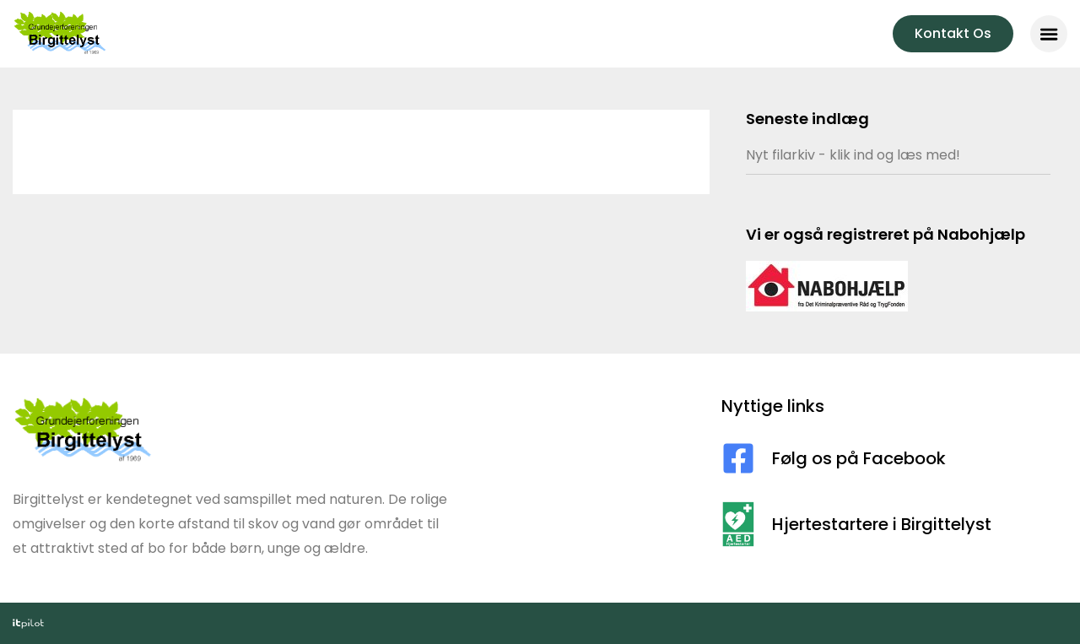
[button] (1048, 33)
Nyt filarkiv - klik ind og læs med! (853, 155)
